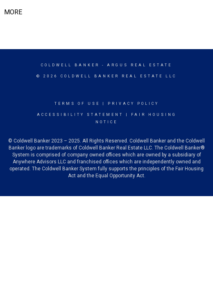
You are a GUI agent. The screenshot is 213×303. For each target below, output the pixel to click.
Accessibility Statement (80, 115)
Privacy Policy (133, 104)
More (13, 12)
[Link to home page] (106, 12)
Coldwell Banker (70, 65)
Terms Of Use (77, 104)
